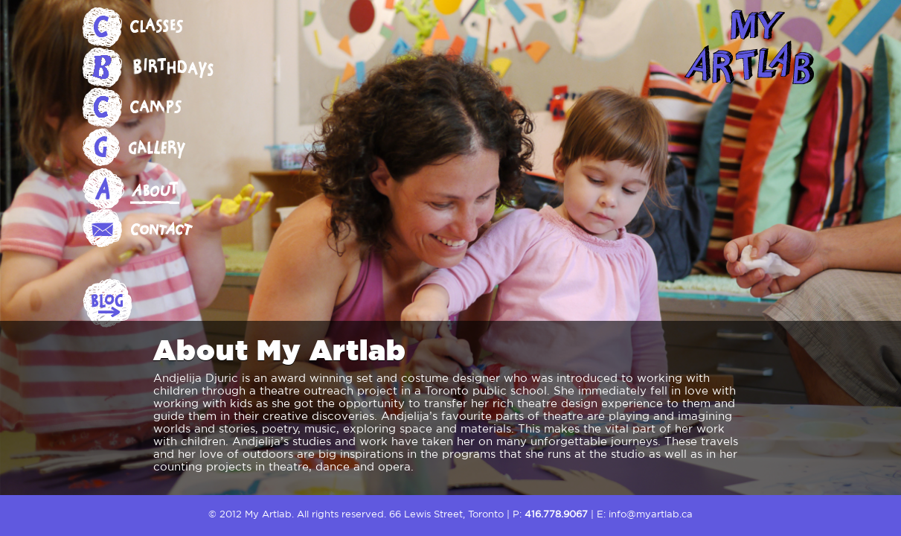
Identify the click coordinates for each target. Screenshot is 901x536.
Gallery (157, 148)
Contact (157, 228)
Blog (157, 304)
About (157, 188)
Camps (157, 108)
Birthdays (157, 68)
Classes (157, 27)
